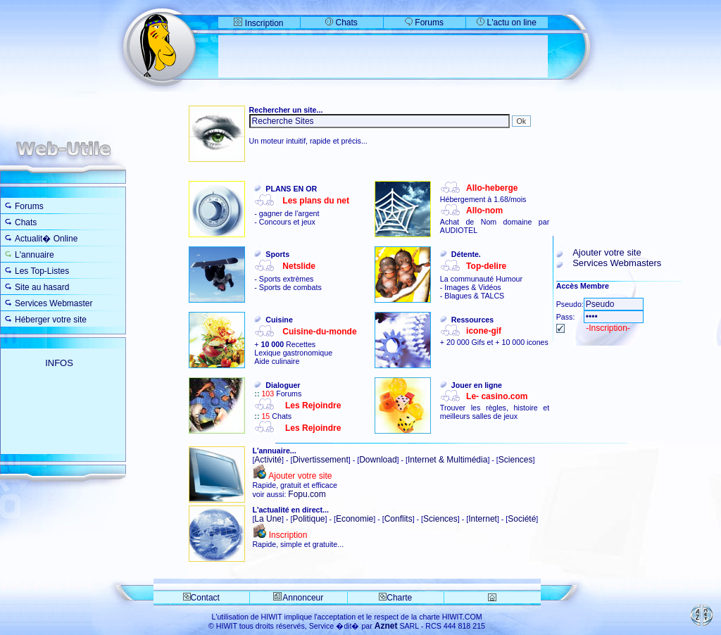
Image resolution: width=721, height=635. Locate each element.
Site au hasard (42, 287)
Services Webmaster (53, 303)
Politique (308, 519)
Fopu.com (306, 494)
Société (522, 519)
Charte (395, 598)
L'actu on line (512, 22)
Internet (482, 519)
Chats (341, 22)
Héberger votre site (51, 320)
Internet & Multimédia (447, 460)
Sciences (516, 460)
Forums (424, 22)
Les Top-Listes (42, 271)
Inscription (258, 23)
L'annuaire (34, 255)
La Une (268, 519)
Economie (354, 519)
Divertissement (320, 460)
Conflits (398, 519)
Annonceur (302, 598)
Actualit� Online (46, 239)
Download (377, 460)
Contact (201, 598)
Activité (268, 460)
